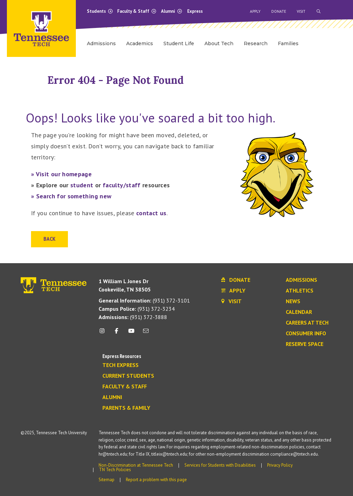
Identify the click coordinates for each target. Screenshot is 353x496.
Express (195, 11)
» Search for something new (71, 196)
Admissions (301, 280)
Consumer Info (306, 333)
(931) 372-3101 (144, 300)
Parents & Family (126, 408)
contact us (151, 213)
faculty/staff (122, 185)
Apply (255, 11)
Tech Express (120, 365)
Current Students (128, 376)
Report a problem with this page (156, 480)
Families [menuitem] (288, 43)
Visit (301, 11)
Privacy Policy (280, 465)
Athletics (299, 291)
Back (49, 239)
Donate (278, 11)
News (293, 301)
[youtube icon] (131, 333)
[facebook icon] (116, 333)
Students (100, 11)
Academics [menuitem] (139, 43)
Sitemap (106, 480)
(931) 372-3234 (137, 308)
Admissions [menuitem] (101, 43)
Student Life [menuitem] (178, 43)
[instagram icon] (104, 333)
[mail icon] (146, 333)
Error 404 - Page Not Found (116, 80)
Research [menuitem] (256, 43)
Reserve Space (304, 344)
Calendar (299, 312)
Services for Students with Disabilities (220, 465)
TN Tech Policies (115, 470)
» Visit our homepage (61, 174)
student (81, 185)
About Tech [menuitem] (218, 43)
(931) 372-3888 (133, 317)
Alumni (171, 11)
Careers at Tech (307, 323)
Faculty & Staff (137, 11)
